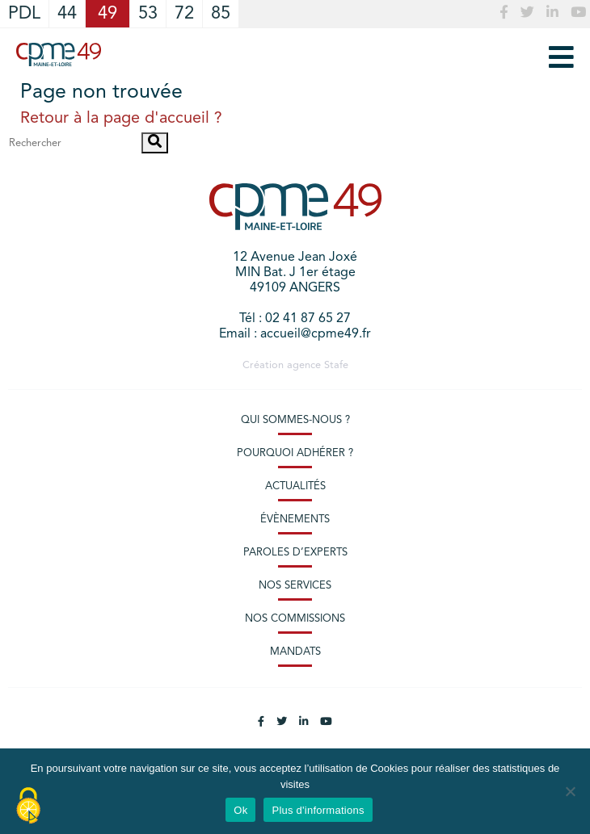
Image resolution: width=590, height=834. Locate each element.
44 (67, 14)
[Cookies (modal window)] (28, 806)
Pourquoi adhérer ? (295, 453)
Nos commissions (295, 619)
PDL (24, 14)
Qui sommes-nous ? (295, 420)
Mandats (295, 652)
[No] (570, 791)
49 (107, 14)
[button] (154, 142)
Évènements (295, 519)
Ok (240, 810)
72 (184, 14)
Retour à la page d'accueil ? (121, 119)
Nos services (295, 585)
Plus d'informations (318, 810)
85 (220, 14)
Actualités (295, 486)
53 (148, 14)
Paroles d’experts (295, 552)
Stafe (336, 365)
